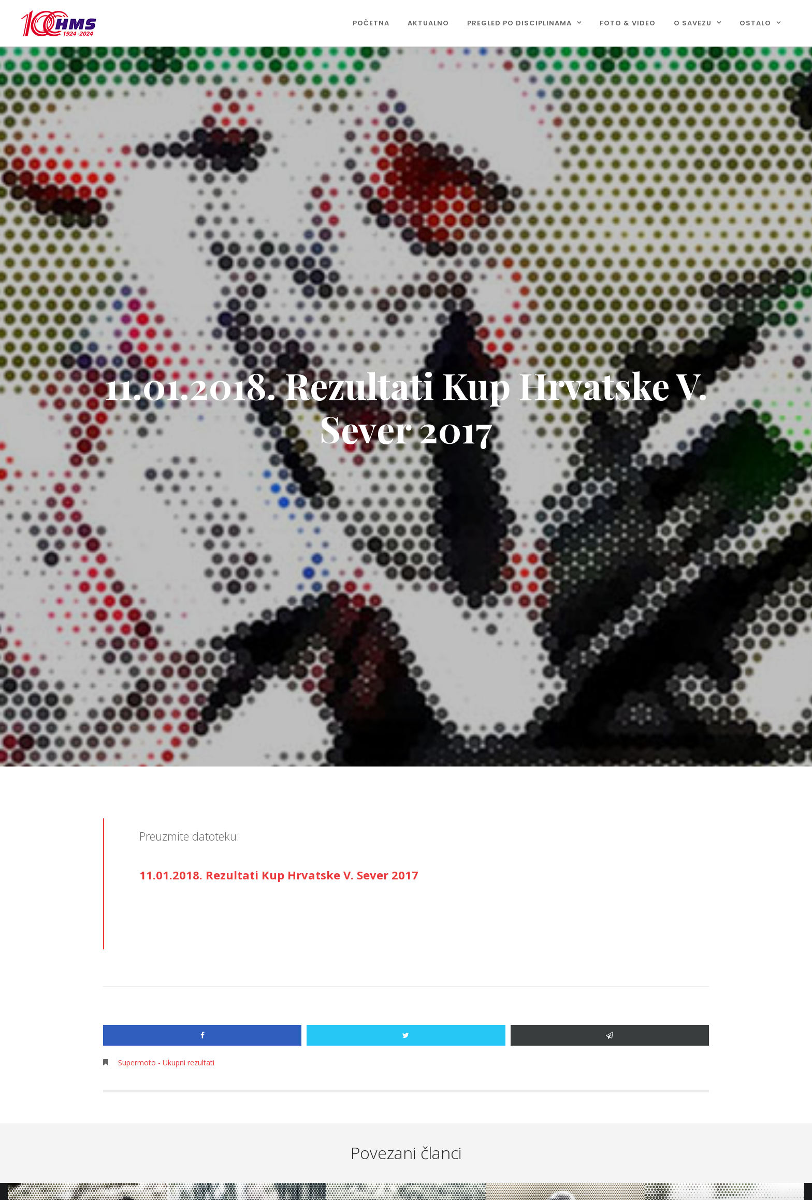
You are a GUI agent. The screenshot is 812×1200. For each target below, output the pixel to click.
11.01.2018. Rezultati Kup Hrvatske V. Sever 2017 (278, 875)
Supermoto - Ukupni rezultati (166, 1062)
